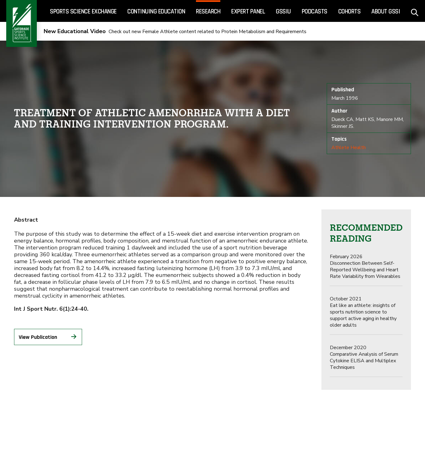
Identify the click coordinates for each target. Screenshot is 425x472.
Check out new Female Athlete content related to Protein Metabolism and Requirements (175, 31)
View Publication (48, 336)
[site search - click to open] (415, 11)
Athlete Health (348, 147)
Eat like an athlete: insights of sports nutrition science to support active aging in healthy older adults (363, 312)
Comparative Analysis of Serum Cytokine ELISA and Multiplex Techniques (364, 357)
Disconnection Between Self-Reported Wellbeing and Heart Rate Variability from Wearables (365, 266)
